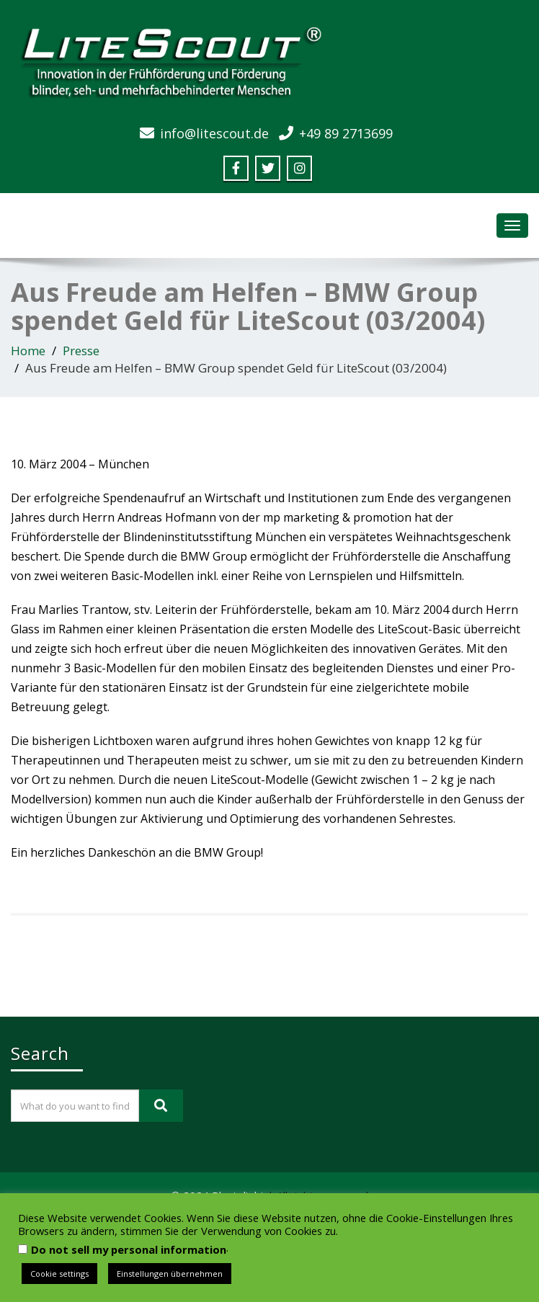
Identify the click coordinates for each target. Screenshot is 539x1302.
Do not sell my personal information (128, 1249)
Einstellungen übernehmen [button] (170, 1273)
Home (28, 350)
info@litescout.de (214, 133)
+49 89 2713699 (346, 133)
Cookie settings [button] (59, 1273)
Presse (81, 350)
